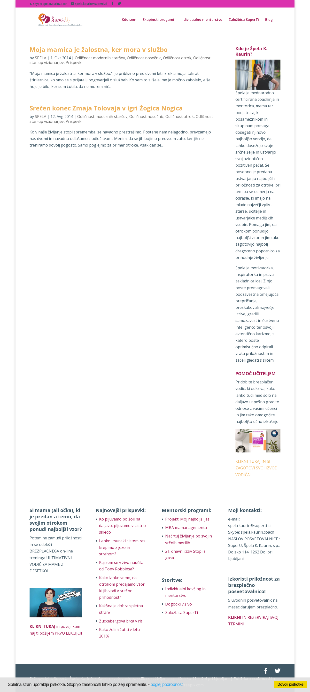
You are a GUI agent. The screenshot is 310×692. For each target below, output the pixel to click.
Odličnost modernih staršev (100, 58)
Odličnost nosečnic (144, 58)
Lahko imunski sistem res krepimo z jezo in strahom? (122, 547)
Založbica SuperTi (244, 20)
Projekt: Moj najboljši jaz (187, 519)
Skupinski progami (158, 20)
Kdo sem (129, 20)
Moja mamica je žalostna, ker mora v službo (99, 49)
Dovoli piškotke (290, 684)
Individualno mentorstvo (201, 20)
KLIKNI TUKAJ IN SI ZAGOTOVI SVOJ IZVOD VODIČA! (256, 468)
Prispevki (74, 62)
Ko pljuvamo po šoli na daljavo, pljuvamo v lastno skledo (122, 525)
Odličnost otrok (177, 58)
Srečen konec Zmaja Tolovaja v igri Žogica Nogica (106, 108)
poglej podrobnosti (166, 684)
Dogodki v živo (178, 604)
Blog (269, 20)
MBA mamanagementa (186, 527)
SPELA (40, 58)
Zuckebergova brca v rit (120, 621)
